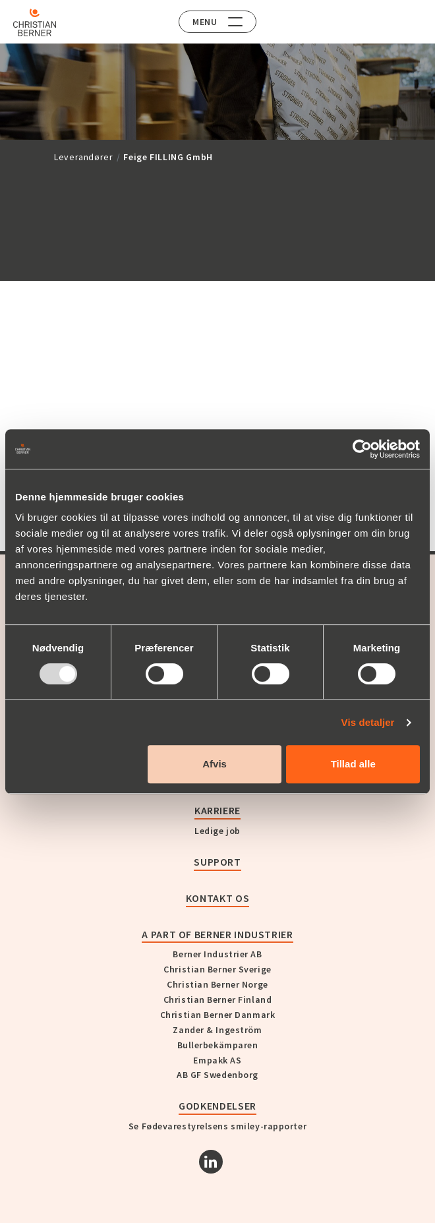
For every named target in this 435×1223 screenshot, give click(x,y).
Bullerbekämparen (217, 1045)
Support (217, 861)
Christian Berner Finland (217, 999)
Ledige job (217, 831)
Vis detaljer (368, 722)
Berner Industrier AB (217, 954)
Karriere (217, 810)
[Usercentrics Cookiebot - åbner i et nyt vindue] (362, 449)
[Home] (34, 22)
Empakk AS (217, 1060)
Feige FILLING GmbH (168, 157)
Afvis (214, 763)
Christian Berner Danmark (217, 1015)
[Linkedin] (211, 1162)
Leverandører (83, 157)
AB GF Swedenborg (217, 1075)
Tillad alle (353, 763)
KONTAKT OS (217, 898)
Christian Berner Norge (217, 984)
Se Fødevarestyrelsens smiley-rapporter (217, 1126)
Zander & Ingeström (217, 1030)
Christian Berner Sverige (217, 969)
